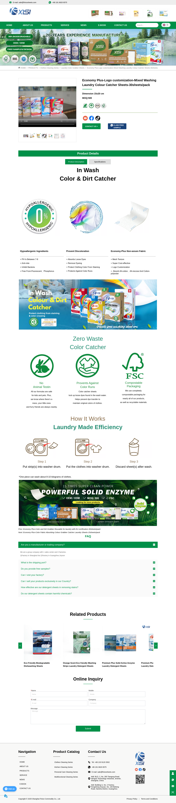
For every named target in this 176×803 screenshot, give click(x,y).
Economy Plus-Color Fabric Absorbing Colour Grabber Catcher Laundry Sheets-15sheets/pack (61, 532)
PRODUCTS (33, 68)
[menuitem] (46, 25)
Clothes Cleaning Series (49, 68)
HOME (23, 68)
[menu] (65, 25)
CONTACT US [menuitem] (120, 25)
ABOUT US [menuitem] (28, 25)
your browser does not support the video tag (47, 102)
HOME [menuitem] (9, 25)
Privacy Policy (132, 799)
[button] (46, 25)
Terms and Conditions (149, 799)
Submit (88, 729)
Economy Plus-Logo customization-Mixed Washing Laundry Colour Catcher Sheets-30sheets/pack (124, 68)
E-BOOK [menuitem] (102, 25)
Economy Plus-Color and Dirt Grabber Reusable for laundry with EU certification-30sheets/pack (62, 529)
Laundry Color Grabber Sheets (73, 68)
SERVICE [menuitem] (65, 25)
